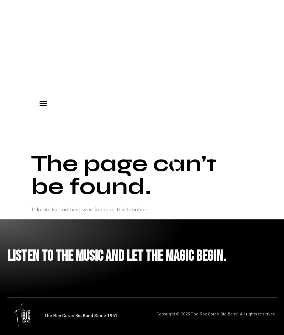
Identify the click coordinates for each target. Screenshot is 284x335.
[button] (43, 103)
